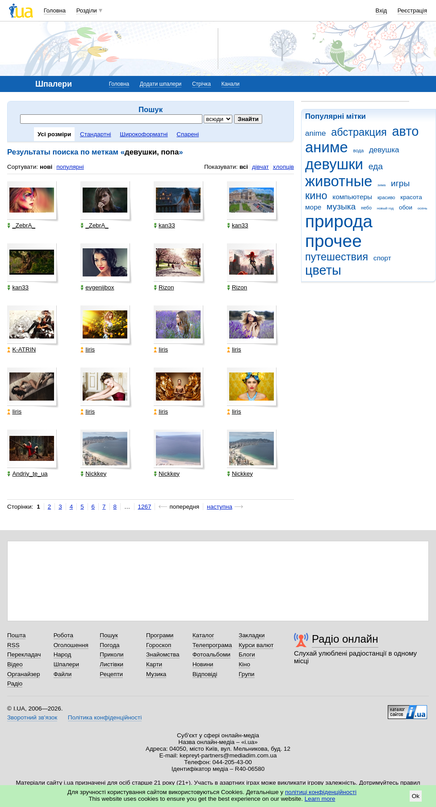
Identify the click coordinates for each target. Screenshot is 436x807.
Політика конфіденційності (105, 717)
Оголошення (71, 645)
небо (366, 207)
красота (411, 197)
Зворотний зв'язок (32, 717)
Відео (15, 664)
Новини (203, 664)
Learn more (320, 798)
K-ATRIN (21, 349)
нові (46, 166)
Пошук (109, 635)
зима (381, 185)
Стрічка (201, 84)
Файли (63, 674)
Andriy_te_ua (27, 473)
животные (338, 181)
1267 (144, 506)
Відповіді (205, 674)
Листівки (111, 664)
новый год (385, 208)
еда (376, 166)
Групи (246, 674)
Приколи (111, 654)
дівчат (260, 166)
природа (339, 221)
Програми (159, 635)
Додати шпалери (160, 84)
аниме (326, 147)
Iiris (87, 349)
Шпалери (66, 664)
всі (243, 166)
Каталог (203, 635)
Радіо (14, 683)
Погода (109, 645)
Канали (231, 84)
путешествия (336, 257)
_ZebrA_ (21, 225)
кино (316, 195)
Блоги (247, 654)
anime (315, 133)
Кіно (244, 664)
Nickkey (93, 473)
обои (405, 207)
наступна (219, 506)
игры (400, 183)
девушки (334, 164)
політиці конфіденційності (320, 792)
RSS (13, 645)
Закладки (251, 635)
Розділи (86, 10)
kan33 (164, 225)
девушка (384, 150)
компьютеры (352, 197)
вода (358, 150)
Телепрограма (212, 645)
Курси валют (256, 645)
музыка (341, 206)
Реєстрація (412, 10)
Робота (63, 635)
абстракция (359, 132)
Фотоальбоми (212, 654)
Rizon (164, 287)
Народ (62, 654)
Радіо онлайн (345, 639)
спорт (382, 258)
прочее (333, 241)
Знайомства (163, 654)
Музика (156, 674)
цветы (323, 270)
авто (405, 131)
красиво (386, 197)
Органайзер (23, 674)
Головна (55, 10)
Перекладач (24, 654)
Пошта (16, 635)
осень (423, 208)
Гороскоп (158, 645)
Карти (154, 664)
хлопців (283, 166)
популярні (70, 166)
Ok (415, 796)
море (313, 207)
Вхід (381, 10)
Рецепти (111, 674)
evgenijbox (97, 287)
